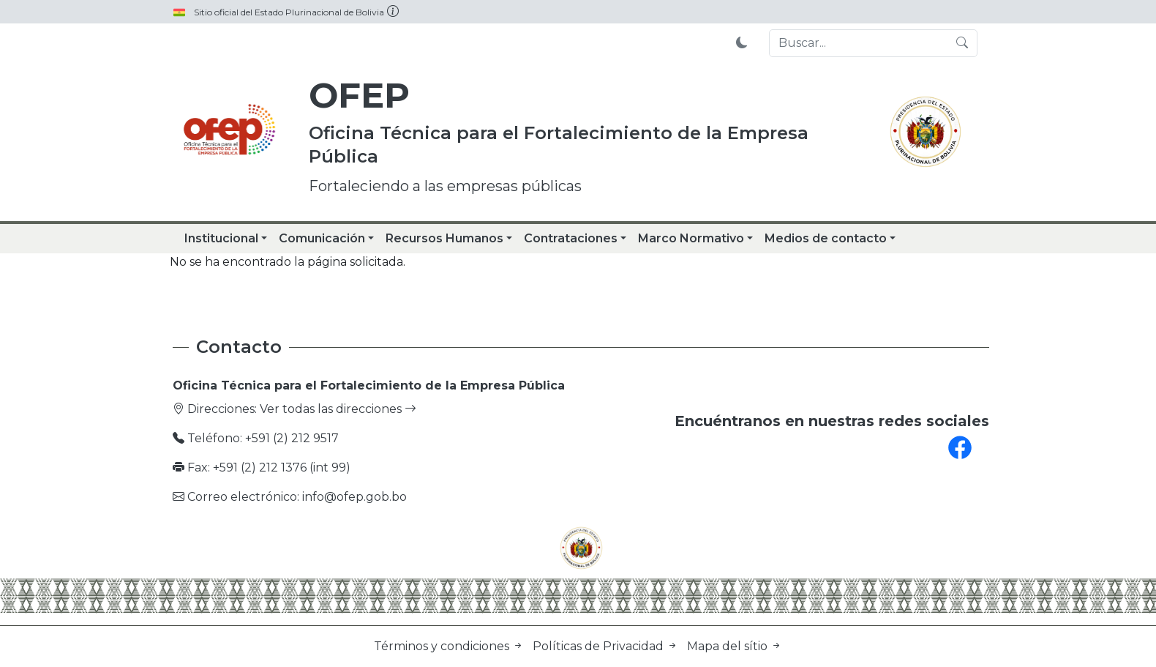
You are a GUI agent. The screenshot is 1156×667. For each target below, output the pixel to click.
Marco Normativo (691, 238)
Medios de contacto (826, 238)
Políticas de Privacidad (607, 646)
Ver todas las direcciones (338, 409)
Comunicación (322, 238)
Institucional (221, 238)
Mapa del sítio (734, 646)
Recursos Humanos (444, 238)
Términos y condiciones (450, 646)
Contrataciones (571, 238)
